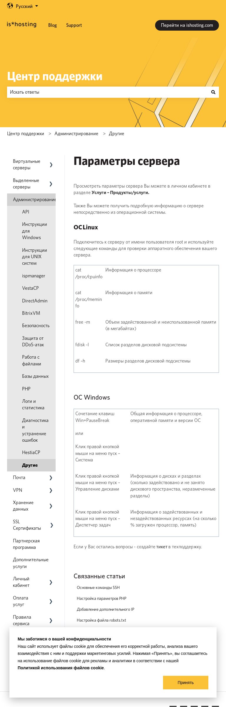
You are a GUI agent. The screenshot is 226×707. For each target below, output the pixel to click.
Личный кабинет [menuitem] (21, 582)
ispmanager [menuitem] (33, 276)
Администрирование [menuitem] (35, 199)
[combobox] (107, 92)
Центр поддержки (54, 76)
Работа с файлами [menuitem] (31, 360)
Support (74, 25)
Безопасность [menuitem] (35, 325)
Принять (186, 682)
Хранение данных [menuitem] (23, 506)
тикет (161, 546)
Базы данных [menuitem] (35, 376)
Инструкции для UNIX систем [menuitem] (34, 256)
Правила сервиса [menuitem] (22, 620)
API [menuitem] (25, 212)
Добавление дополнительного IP (105, 609)
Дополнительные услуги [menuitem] (31, 563)
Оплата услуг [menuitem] (20, 601)
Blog (52, 25)
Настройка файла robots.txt (101, 620)
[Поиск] (213, 92)
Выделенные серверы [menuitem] (26, 184)
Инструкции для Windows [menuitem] (34, 230)
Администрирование (76, 133)
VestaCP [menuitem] (30, 288)
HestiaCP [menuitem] (31, 452)
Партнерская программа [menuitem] (26, 544)
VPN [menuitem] (17, 490)
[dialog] (113, 662)
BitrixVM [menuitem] (31, 313)
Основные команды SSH (98, 587)
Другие (116, 133)
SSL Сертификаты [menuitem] (27, 525)
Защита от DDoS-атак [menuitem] (33, 341)
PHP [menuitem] (26, 389)
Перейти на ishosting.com (187, 25)
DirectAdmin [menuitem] (34, 301)
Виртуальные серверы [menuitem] (26, 164)
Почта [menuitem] (19, 477)
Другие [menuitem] (30, 465)
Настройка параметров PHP (101, 598)
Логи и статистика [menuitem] (33, 404)
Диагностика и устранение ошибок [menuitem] (35, 430)
